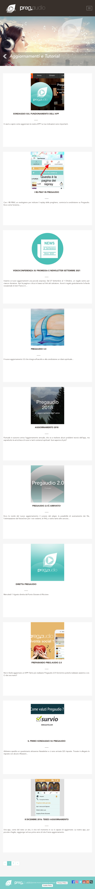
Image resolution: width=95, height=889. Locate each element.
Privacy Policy (62, 883)
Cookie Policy (47, 885)
